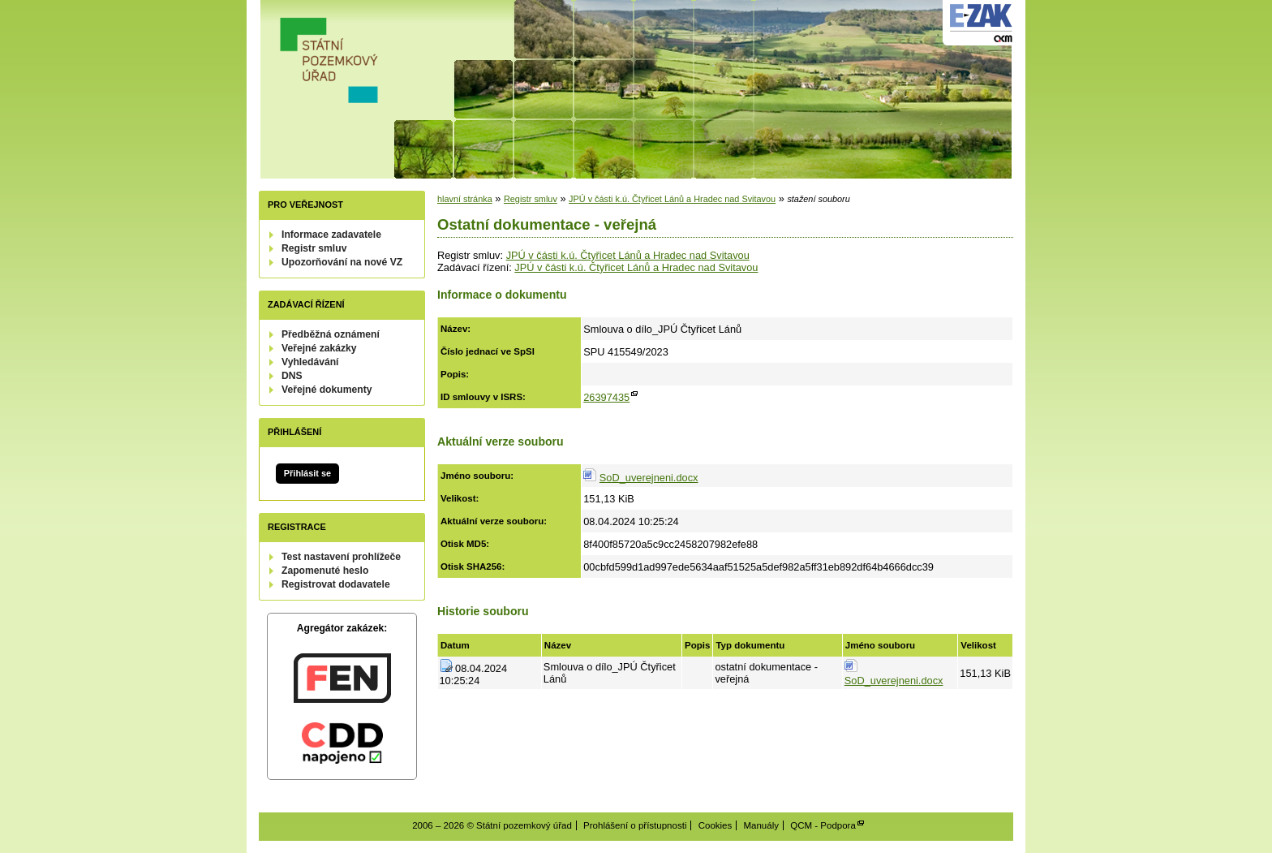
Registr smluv (313, 248)
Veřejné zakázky (319, 348)
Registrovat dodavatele (335, 584)
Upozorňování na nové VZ (341, 262)
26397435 (606, 397)
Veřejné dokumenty (326, 389)
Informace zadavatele (331, 234)
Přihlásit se (307, 473)
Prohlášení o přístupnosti (634, 825)
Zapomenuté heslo (324, 570)
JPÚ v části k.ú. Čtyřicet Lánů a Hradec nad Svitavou (672, 199)
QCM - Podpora (823, 825)
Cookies (715, 825)
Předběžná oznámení (330, 334)
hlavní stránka (464, 199)
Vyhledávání (310, 362)
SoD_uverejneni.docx (648, 478)
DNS (292, 375)
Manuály (761, 825)
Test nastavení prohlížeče (341, 556)
